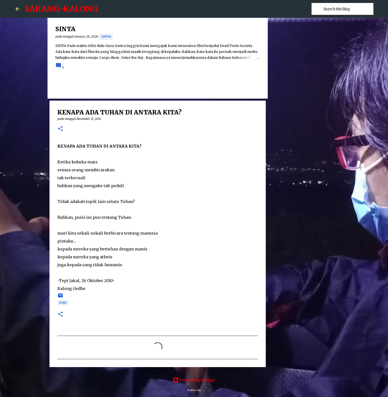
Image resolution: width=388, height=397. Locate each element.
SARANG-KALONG (61, 9)
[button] (60, 129)
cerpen (106, 36)
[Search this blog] (347, 9)
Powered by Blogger (194, 380)
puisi (63, 302)
